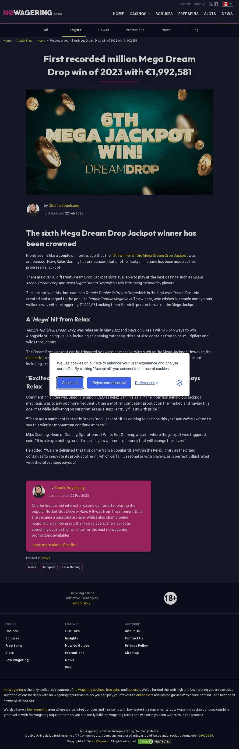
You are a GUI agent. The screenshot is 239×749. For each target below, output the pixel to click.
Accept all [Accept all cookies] (70, 383)
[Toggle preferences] (146, 383)
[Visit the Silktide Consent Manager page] (179, 383)
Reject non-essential (109, 383)
